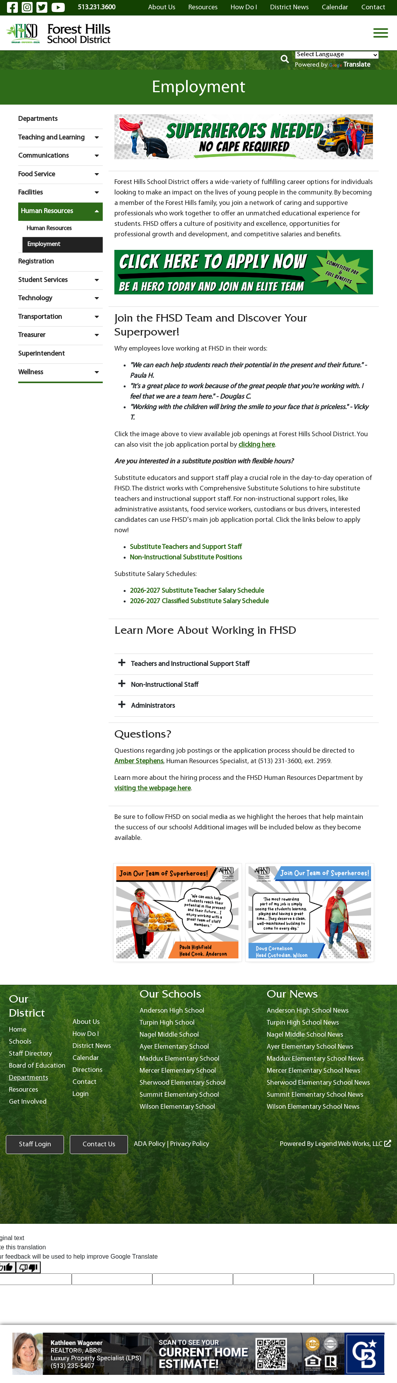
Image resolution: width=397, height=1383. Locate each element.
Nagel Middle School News (305, 1035)
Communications (60, 156)
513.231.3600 (96, 7)
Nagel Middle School (169, 1035)
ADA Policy (149, 1144)
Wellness (60, 372)
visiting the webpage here (152, 788)
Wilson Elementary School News (313, 1107)
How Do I (244, 7)
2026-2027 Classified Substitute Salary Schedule (199, 601)
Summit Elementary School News (315, 1095)
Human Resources (62, 211)
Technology (60, 298)
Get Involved (28, 1102)
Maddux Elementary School (179, 1059)
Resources (202, 7)
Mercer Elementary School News (313, 1071)
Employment (43, 244)
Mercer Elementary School (178, 1071)
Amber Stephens (138, 761)
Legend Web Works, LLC (353, 1144)
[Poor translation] (28, 1267)
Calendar (335, 7)
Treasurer (60, 335)
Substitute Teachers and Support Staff (186, 547)
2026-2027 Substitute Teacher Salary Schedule (197, 591)
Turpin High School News (303, 1023)
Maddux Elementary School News (315, 1059)
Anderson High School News (308, 1011)
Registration (36, 261)
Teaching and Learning (60, 137)
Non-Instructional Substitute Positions (186, 557)
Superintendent (41, 354)
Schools (20, 1042)
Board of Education (37, 1066)
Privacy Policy (189, 1144)
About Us (161, 7)
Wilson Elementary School (177, 1107)
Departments (37, 119)
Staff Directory (30, 1054)
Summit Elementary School (179, 1095)
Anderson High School (172, 1011)
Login (80, 1094)
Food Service (60, 174)
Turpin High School (167, 1023)
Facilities (60, 192)
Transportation (60, 317)
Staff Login (35, 1144)
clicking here (256, 445)
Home (17, 1030)
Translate (349, 65)
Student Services (60, 280)
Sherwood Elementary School (183, 1083)
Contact (373, 7)
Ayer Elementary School (174, 1047)
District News (289, 7)
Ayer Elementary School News (310, 1047)
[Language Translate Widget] (337, 55)
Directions (87, 1070)
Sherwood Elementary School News (318, 1083)
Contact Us (99, 1144)
